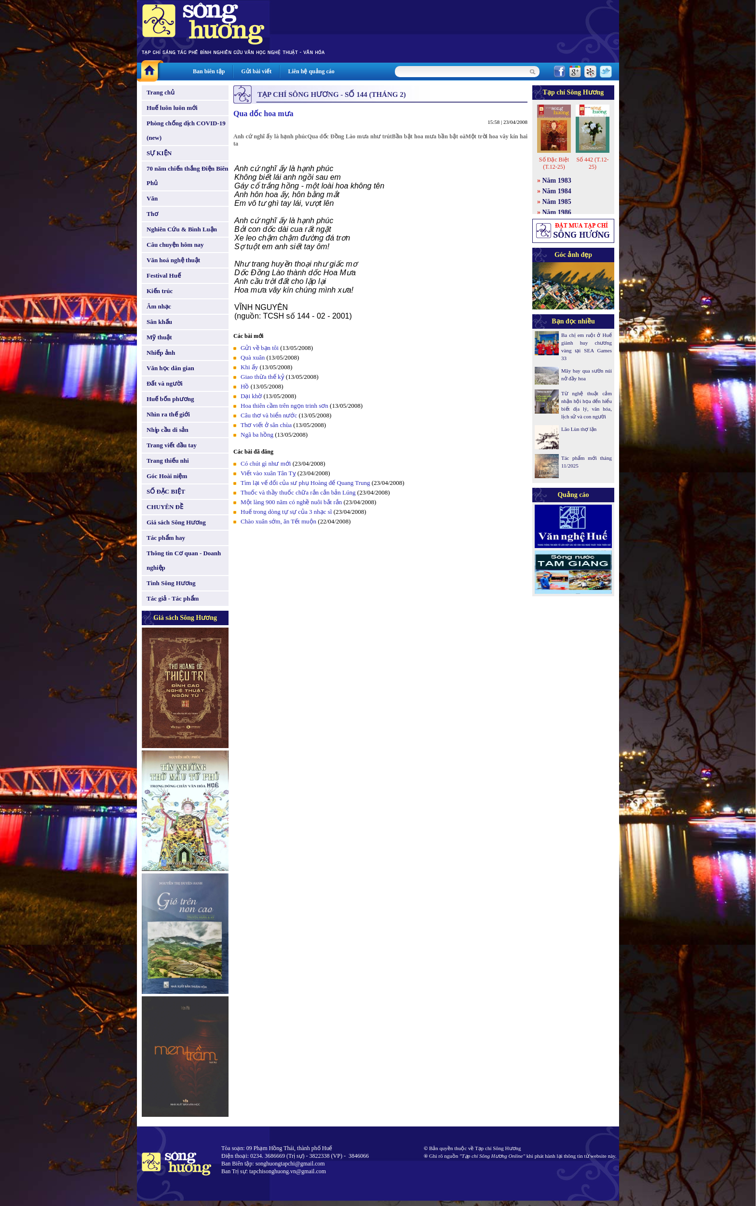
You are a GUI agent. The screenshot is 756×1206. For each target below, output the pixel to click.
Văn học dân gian (170, 368)
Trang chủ (161, 92)
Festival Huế (164, 275)
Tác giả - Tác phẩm (173, 598)
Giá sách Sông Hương (176, 522)
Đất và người (165, 383)
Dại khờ (251, 396)
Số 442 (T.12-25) (592, 163)
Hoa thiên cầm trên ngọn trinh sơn (284, 405)
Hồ (245, 386)
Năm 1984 (556, 191)
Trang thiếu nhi (168, 460)
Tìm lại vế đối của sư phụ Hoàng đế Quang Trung (305, 482)
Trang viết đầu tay (172, 445)
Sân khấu (159, 321)
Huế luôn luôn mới (172, 107)
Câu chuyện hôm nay (175, 244)
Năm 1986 (556, 212)
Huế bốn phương (170, 398)
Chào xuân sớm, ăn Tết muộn (278, 521)
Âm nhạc (159, 306)
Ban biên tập (209, 71)
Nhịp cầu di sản (168, 429)
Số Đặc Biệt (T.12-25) (554, 163)
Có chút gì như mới (266, 463)
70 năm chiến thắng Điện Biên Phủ (187, 176)
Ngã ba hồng (257, 434)
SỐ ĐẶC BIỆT (166, 491)
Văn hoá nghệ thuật (173, 260)
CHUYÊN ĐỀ (165, 506)
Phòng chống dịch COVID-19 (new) (186, 130)
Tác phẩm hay (166, 537)
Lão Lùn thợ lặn (578, 429)
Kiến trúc (160, 291)
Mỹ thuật (159, 337)
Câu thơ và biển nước (269, 415)
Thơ (152, 213)
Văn (152, 198)
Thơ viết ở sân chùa (266, 425)
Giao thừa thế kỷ (262, 376)
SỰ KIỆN (159, 153)
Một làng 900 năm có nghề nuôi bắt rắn (291, 502)
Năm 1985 (556, 201)
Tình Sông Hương (171, 583)
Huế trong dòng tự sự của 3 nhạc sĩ (286, 511)
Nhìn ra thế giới (168, 414)
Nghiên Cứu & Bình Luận (182, 229)
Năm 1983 (556, 180)
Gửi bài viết (256, 71)
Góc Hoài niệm (167, 476)
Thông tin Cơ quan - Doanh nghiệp (184, 560)
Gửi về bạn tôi (260, 347)
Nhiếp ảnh (161, 352)
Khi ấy (249, 367)
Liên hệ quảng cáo (311, 71)
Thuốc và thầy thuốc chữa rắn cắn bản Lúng (298, 492)
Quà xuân (253, 357)
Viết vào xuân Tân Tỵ (268, 473)
